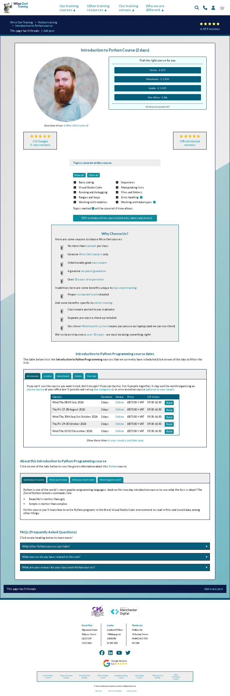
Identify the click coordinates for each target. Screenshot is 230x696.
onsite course (35, 389)
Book (169, 403)
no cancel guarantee (93, 271)
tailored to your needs (160, 389)
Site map (98, 691)
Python (113, 466)
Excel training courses (48, 677)
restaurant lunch (87, 294)
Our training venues (128, 8)
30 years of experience (89, 279)
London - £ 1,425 (158, 88)
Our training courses (68, 8)
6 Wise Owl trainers (75, 125)
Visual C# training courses (176, 677)
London (50, 376)
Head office (87, 626)
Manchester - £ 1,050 (157, 79)
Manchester (67, 376)
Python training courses (102, 677)
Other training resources (98, 8)
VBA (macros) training (157, 677)
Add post (49, 30)
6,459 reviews (210, 29)
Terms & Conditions (115, 691)
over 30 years (95, 334)
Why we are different (155, 8)
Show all (79, 175)
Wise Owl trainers (90, 254)
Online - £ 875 (158, 70)
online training (103, 302)
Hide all (94, 175)
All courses (33, 376)
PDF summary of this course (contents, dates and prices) (116, 218)
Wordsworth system (95, 326)
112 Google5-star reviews (40, 143)
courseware (99, 262)
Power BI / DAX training (84, 677)
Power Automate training (66, 677)
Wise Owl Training (21, 22)
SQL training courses (139, 677)
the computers (103, 389)
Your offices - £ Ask (157, 97)
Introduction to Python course (34, 25)
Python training (47, 22)
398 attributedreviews (190, 143)
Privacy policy (132, 691)
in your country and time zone (125, 441)
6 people (90, 245)
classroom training (125, 287)
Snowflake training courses (121, 677)
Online (83, 376)
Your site (98, 376)
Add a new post (213, 589)
